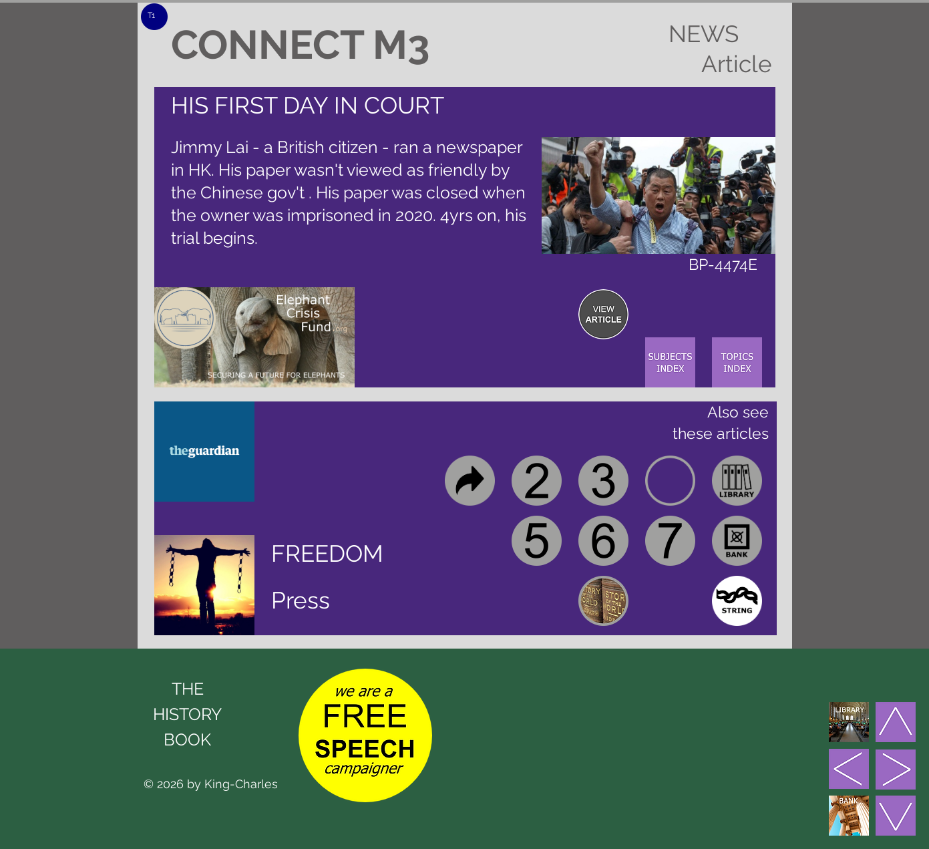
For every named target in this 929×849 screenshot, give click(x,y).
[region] (603, 314)
